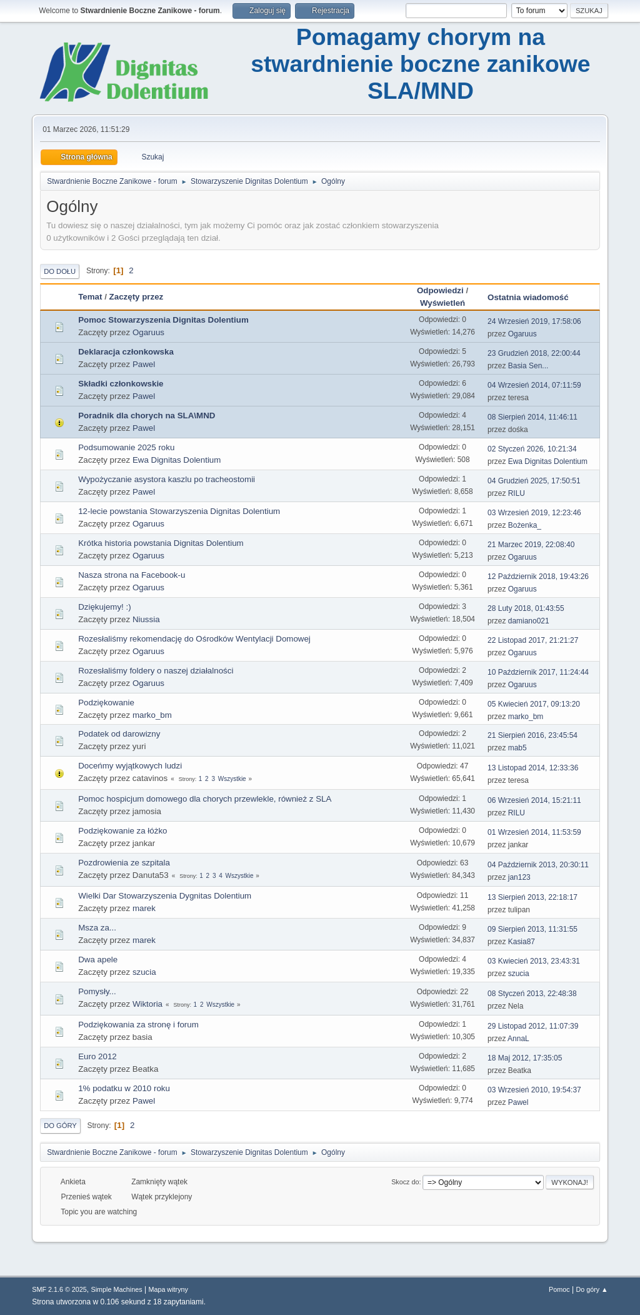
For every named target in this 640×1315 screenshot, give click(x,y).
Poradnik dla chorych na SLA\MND (146, 415)
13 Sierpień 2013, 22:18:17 (533, 897)
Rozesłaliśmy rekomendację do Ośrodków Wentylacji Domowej (194, 638)
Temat (90, 296)
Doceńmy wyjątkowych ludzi (130, 765)
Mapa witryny (168, 1289)
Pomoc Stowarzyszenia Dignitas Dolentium (163, 320)
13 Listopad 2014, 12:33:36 (533, 767)
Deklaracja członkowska (126, 351)
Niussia (146, 619)
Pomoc (559, 1289)
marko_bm (152, 715)
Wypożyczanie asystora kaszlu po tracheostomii (166, 479)
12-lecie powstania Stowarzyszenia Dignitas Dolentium (179, 511)
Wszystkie (232, 778)
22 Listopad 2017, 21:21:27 (533, 640)
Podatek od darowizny (119, 733)
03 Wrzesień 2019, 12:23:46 (534, 512)
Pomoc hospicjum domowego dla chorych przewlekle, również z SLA (204, 799)
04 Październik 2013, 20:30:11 (538, 864)
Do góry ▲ (592, 1289)
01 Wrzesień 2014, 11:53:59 (534, 832)
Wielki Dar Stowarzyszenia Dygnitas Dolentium (164, 895)
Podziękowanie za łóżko (122, 830)
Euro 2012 (97, 1056)
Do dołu (60, 271)
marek (144, 908)
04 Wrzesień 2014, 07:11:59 (534, 385)
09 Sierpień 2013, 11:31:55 (533, 929)
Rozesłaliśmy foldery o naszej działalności (155, 670)
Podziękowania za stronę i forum (138, 1024)
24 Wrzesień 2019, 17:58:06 (534, 321)
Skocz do (405, 1182)
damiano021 (528, 621)
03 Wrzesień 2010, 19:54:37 (534, 1090)
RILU (516, 493)
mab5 (517, 747)
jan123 (519, 877)
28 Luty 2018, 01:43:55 (526, 608)
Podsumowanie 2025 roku (126, 447)
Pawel (143, 364)
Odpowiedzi (440, 290)
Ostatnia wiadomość (534, 297)
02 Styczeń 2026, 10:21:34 (532, 449)
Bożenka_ (524, 525)
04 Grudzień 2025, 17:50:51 (534, 480)
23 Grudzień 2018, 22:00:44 (534, 353)
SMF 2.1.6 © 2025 (59, 1289)
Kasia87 (521, 941)
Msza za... (97, 927)
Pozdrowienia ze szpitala (124, 862)
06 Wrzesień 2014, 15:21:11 (534, 800)
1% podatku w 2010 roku (124, 1088)
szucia (144, 972)
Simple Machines (116, 1289)
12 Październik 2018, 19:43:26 (538, 576)
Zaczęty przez (136, 296)
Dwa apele (98, 959)
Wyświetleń (442, 303)
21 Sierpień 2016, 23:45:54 (533, 735)
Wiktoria (147, 1004)
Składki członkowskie (120, 383)
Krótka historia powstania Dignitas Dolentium (160, 543)
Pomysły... (97, 991)
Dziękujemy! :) (104, 607)
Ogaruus (148, 332)
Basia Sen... (528, 365)
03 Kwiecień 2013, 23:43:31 (534, 961)
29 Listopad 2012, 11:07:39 (533, 1026)
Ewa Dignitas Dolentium (176, 460)
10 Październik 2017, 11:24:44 (538, 672)
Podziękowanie (106, 702)
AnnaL (518, 1038)
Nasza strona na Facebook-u (131, 575)
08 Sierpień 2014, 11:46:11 (533, 417)
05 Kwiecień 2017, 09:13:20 (534, 704)
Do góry (60, 1125)
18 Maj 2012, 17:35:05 (525, 1058)
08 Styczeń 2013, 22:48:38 (532, 993)
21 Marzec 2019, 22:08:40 (531, 544)
